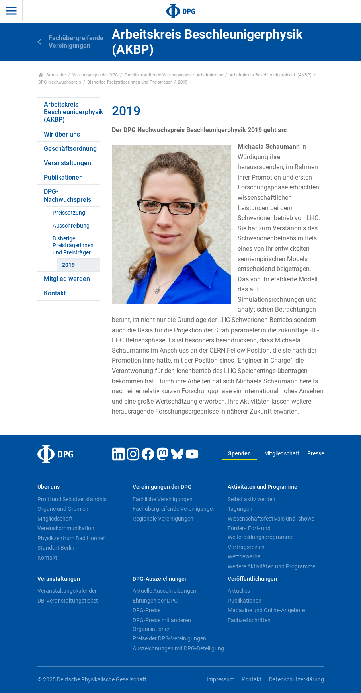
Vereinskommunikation (65, 528)
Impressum (220, 679)
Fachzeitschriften (249, 620)
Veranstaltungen (67, 163)
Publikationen (63, 177)
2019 (68, 265)
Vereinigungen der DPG (95, 75)
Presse (315, 453)
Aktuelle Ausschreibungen (164, 591)
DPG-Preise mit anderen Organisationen (162, 624)
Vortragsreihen (246, 547)
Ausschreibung (71, 226)
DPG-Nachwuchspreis (59, 82)
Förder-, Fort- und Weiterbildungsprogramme (260, 532)
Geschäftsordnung (70, 148)
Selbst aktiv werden (251, 499)
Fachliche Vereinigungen (163, 499)
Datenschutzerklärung (296, 679)
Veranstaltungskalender (67, 591)
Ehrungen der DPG (155, 600)
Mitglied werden (67, 279)
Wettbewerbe (244, 556)
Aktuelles (239, 591)
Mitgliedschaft (282, 453)
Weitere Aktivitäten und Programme (271, 566)
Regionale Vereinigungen (163, 518)
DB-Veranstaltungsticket (67, 600)
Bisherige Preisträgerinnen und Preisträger (129, 82)
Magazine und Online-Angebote (266, 610)
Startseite (52, 75)
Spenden (239, 453)
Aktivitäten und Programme (262, 487)
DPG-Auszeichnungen (160, 579)
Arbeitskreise (210, 75)
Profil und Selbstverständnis (72, 499)
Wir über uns (62, 134)
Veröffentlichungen (252, 579)
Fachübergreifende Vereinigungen (157, 75)
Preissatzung (69, 212)
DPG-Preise (146, 610)
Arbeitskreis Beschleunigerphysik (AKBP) (271, 75)
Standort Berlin (55, 548)
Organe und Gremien (62, 509)
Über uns (48, 487)
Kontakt (55, 293)
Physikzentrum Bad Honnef (71, 538)
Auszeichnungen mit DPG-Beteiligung (178, 648)
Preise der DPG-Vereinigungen (169, 638)
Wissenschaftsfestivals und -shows (271, 518)
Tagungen (240, 509)
